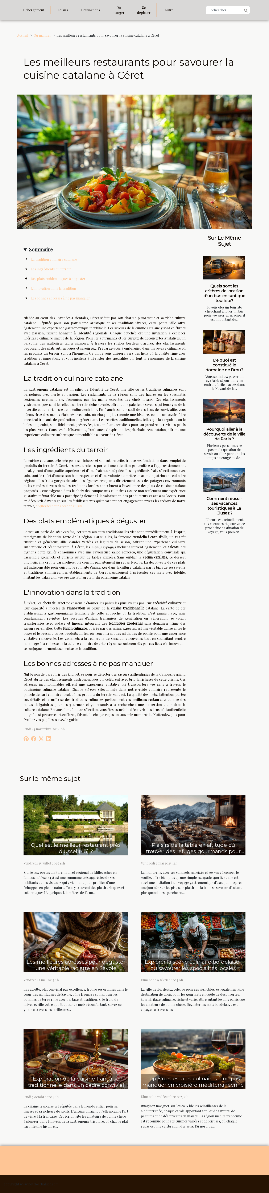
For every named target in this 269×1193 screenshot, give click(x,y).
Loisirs (63, 10)
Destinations (90, 10)
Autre (169, 10)
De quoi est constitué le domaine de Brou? (224, 365)
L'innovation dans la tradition (53, 288)
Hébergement (33, 10)
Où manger (118, 10)
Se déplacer (144, 10)
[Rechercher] (228, 10)
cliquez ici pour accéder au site (59, 506)
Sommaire (41, 249)
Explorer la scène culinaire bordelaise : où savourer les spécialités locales (193, 965)
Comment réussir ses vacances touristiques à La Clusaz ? (224, 506)
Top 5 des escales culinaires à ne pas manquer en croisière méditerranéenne (193, 1081)
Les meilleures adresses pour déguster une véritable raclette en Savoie (75, 965)
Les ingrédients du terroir (51, 269)
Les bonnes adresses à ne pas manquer (60, 298)
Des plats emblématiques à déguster (58, 279)
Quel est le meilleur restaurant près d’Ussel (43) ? (76, 848)
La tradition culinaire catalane (54, 259)
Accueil (22, 35)
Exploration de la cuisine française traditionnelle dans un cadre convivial (76, 1081)
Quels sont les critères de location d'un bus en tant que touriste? (224, 293)
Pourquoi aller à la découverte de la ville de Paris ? (224, 434)
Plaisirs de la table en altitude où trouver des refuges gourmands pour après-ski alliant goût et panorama (193, 851)
